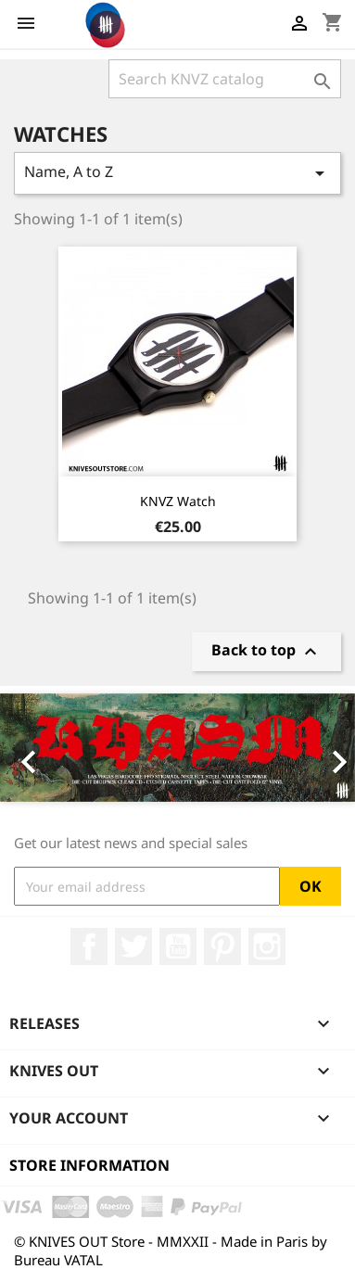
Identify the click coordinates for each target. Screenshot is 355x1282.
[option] (177, 747)
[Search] (224, 78)
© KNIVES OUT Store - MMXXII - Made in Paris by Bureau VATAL (170, 1250)
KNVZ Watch (178, 501)
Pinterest (222, 946)
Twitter (133, 946)
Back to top (266, 651)
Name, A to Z (177, 172)
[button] (26, 747)
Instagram (266, 946)
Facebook (89, 946)
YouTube (178, 946)
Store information (89, 1165)
